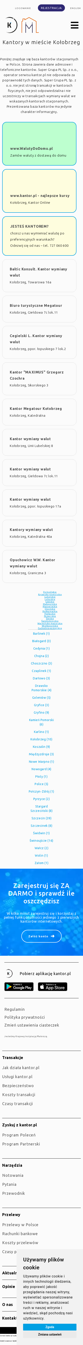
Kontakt (10, 1318)
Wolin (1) (41, 855)
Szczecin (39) (42, 818)
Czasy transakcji (17, 1103)
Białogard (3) (41, 641)
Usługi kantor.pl (17, 1076)
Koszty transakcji (18, 1094)
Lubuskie (50, 599)
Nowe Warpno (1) (41, 761)
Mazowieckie (50, 606)
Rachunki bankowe (20, 1233)
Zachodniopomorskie (50, 628)
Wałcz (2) (41, 848)
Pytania (9, 1184)
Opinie (8, 1286)
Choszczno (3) (41, 663)
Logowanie (23, 8)
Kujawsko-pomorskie (50, 594)
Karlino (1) (41, 732)
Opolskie (50, 609)
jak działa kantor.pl (21, 1067)
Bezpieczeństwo (18, 1085)
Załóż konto (38, 936)
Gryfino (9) (41, 712)
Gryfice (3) (41, 705)
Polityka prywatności (24, 1017)
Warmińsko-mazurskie (49, 623)
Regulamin (14, 1009)
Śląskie (50, 618)
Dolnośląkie (50, 592)
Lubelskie (50, 597)
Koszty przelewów (20, 1242)
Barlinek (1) (41, 633)
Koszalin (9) (41, 746)
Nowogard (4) (41, 769)
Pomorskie (50, 616)
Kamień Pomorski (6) (41, 722)
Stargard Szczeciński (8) (41, 809)
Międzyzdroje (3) (41, 754)
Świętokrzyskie (49, 621)
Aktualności (13, 1273)
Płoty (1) (41, 776)
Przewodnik (13, 1193)
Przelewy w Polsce (20, 1224)
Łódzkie (50, 601)
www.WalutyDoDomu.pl (31, 148)
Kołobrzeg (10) (41, 739)
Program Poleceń (19, 1135)
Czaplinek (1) (41, 671)
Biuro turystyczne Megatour (36, 305)
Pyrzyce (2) (41, 799)
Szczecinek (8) (41, 825)
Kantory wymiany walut (31, 530)
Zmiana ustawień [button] (49, 1334)
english (75, 8)
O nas (7, 1304)
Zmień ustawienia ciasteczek (31, 1025)
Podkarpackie (50, 611)
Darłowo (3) (41, 678)
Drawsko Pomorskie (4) (42, 688)
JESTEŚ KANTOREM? (29, 226)
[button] (75, 25)
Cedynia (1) (41, 648)
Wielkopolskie (50, 626)
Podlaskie (49, 614)
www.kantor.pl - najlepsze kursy (40, 196)
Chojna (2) (41, 656)
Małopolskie (50, 604)
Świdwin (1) (41, 833)
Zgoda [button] (50, 1327)
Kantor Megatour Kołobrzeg (36, 409)
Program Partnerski (21, 1144)
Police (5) (41, 784)
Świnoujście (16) (41, 840)
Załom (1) (41, 863)
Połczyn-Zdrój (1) (41, 791)
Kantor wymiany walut (30, 439)
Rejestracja (51, 7)
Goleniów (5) (41, 697)
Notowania (13, 1175)
